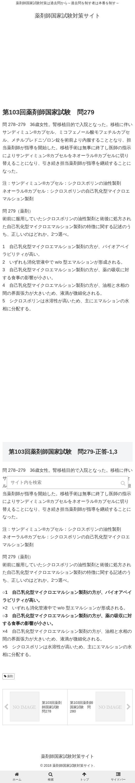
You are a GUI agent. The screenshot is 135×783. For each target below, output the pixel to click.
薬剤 (10, 676)
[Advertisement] (67, 64)
